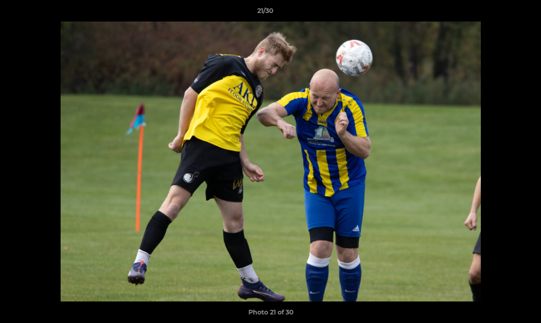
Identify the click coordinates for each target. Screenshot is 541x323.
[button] (503, 13)
